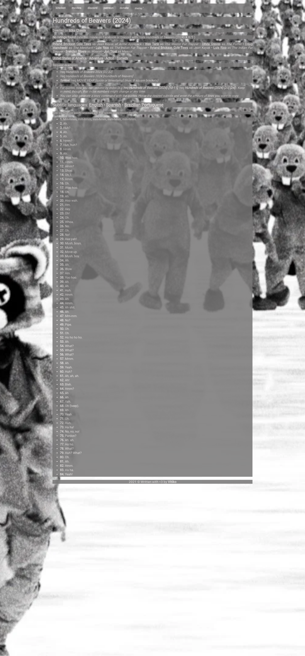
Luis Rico (102, 48)
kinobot (61, 8)
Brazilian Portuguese (143, 104)
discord (92, 8)
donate (124, 8)
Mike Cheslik (77, 30)
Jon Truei (110, 51)
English (96, 104)
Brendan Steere (76, 51)
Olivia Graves (211, 44)
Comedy (122, 58)
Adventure (96, 58)
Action (109, 58)
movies (76, 8)
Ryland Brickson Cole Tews (72, 44)
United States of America (70, 58)
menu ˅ (139, 8)
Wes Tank (152, 44)
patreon (108, 8)
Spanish (113, 104)
